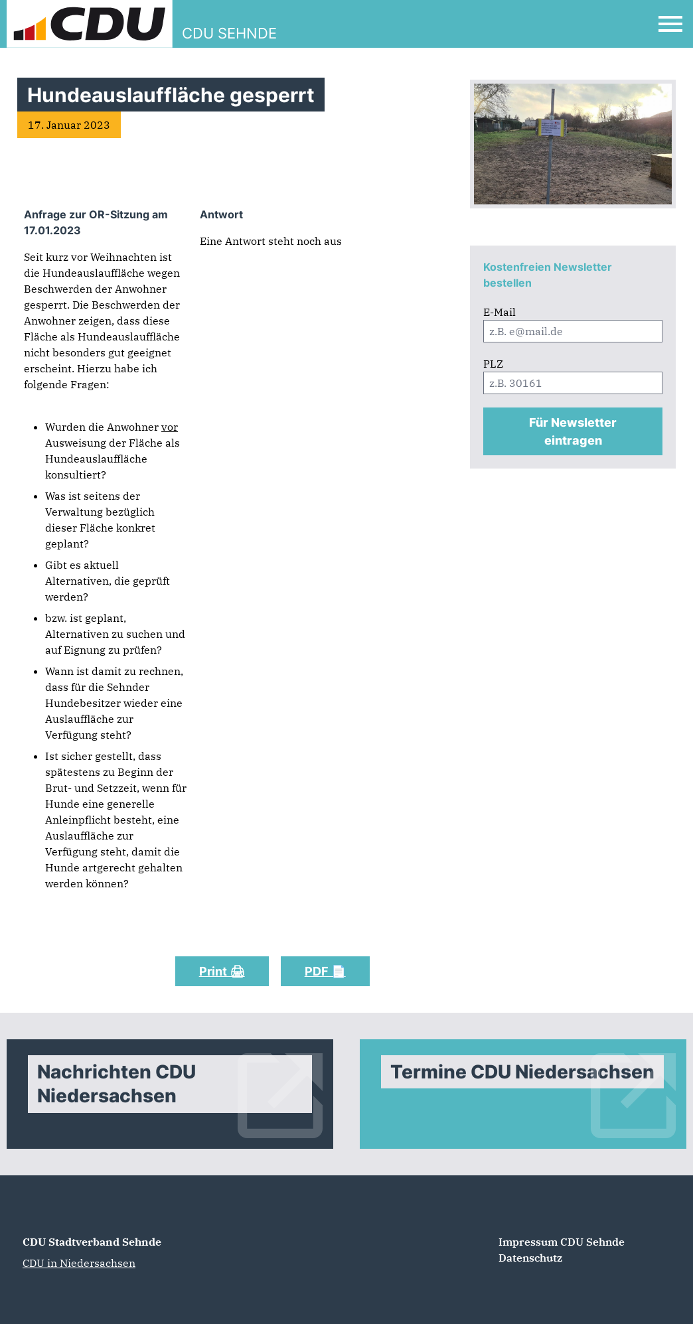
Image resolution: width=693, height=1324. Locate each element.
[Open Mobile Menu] (670, 24)
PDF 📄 (325, 971)
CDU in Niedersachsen (79, 1263)
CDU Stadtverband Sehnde (92, 1241)
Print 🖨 (222, 971)
